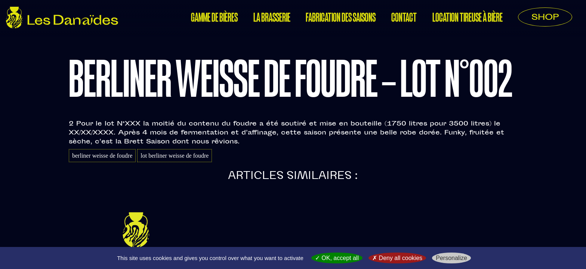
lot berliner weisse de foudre (175, 155)
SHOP (545, 18)
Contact (404, 18)
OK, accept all (337, 258)
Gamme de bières (214, 18)
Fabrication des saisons (341, 18)
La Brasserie (271, 18)
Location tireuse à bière (467, 18)
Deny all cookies (397, 258)
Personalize (451, 258)
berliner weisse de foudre (102, 155)
